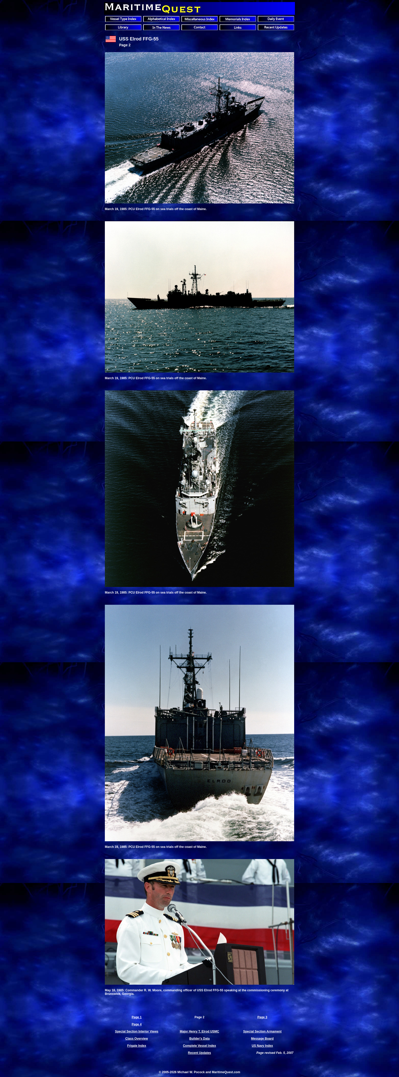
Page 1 (137, 1017)
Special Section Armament (262, 1031)
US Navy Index (262, 1046)
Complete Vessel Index (199, 1046)
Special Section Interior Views (137, 1031)
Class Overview (136, 1038)
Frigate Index (136, 1046)
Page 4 (137, 1024)
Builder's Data (199, 1038)
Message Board (262, 1038)
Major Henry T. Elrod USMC (199, 1031)
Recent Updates (199, 1053)
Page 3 (262, 1017)
